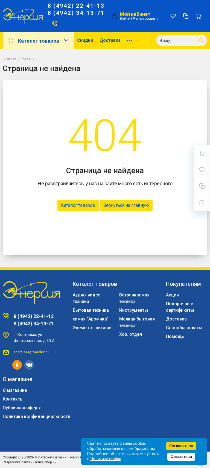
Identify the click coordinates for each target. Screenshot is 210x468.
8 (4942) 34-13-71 (76, 13)
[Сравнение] (185, 16)
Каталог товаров (38, 40)
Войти (125, 18)
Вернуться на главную (126, 205)
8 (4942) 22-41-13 (76, 5)
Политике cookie (106, 459)
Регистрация (144, 18)
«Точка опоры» (44, 462)
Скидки (85, 40)
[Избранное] (173, 16)
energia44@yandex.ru (31, 352)
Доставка (110, 40)
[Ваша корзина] (198, 16)
